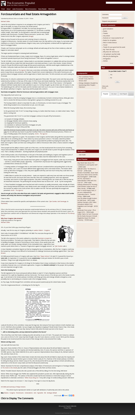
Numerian (4, 203)
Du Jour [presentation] (114, 94)
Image (31, 36)
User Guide (82, 154)
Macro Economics (30, 9)
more (131, 63)
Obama (6, 393)
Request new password (109, 21)
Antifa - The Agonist (16, 190)
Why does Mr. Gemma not (111, 52)
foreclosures (20, 393)
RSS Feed (51, 9)
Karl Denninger (62, 201)
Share (65, 395)
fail (45, 393)
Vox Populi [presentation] (123, 94)
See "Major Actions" (44, 256)
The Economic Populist (21, 3)
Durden (60, 246)
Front (3, 9)
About (8, 9)
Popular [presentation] (105, 94)
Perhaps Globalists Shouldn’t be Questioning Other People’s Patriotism (88, 85)
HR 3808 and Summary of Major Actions (13, 387)
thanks (105, 31)
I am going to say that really (111, 54)
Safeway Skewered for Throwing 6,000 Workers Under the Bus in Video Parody (87, 186)
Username (105, 14)
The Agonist (22, 70)
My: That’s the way (108, 49)
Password (105, 18)
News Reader (42, 9)
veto (35, 393)
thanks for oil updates (109, 40)
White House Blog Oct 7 (32, 378)
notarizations (29, 393)
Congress (12, 393)
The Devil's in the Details (9, 368)
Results (104, 88)
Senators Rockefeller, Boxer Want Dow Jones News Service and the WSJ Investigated (87, 175)
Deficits (105, 61)
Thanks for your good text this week (114, 47)
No (111, 78)
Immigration (107, 59)
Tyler (56, 246)
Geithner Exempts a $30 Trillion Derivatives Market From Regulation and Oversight (86, 204)
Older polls (105, 86)
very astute (106, 36)
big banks (40, 393)
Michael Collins (13, 18)
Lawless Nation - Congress (41, 230)
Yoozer (105, 45)
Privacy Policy (67, 408)
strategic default (52, 393)
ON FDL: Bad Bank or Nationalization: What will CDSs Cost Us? (86, 180)
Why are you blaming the (110, 56)
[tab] (106, 94)
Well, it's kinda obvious (110, 42)
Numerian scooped (43, 238)
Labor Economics (17, 9)
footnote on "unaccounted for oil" (113, 38)
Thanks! (105, 33)
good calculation (108, 29)
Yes (111, 74)
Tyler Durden (53, 201)
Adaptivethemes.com (74, 413)
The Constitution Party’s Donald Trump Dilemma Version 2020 (86, 79)
